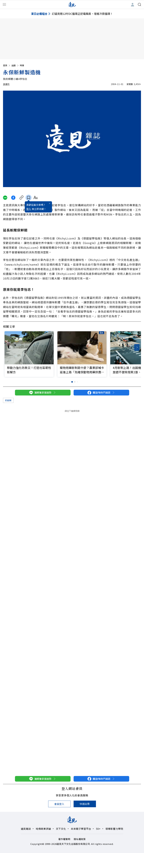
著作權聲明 (64, 839)
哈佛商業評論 (43, 829)
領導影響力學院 (114, 829)
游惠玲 (6, 84)
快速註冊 (85, 804)
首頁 (7, 65)
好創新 (8, 400)
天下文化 (61, 829)
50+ (98, 829)
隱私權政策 (80, 839)
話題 (15, 65)
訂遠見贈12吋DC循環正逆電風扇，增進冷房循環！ (82, 14)
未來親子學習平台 (81, 829)
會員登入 (59, 804)
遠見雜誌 (26, 829)
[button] (136, 347)
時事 (22, 65)
